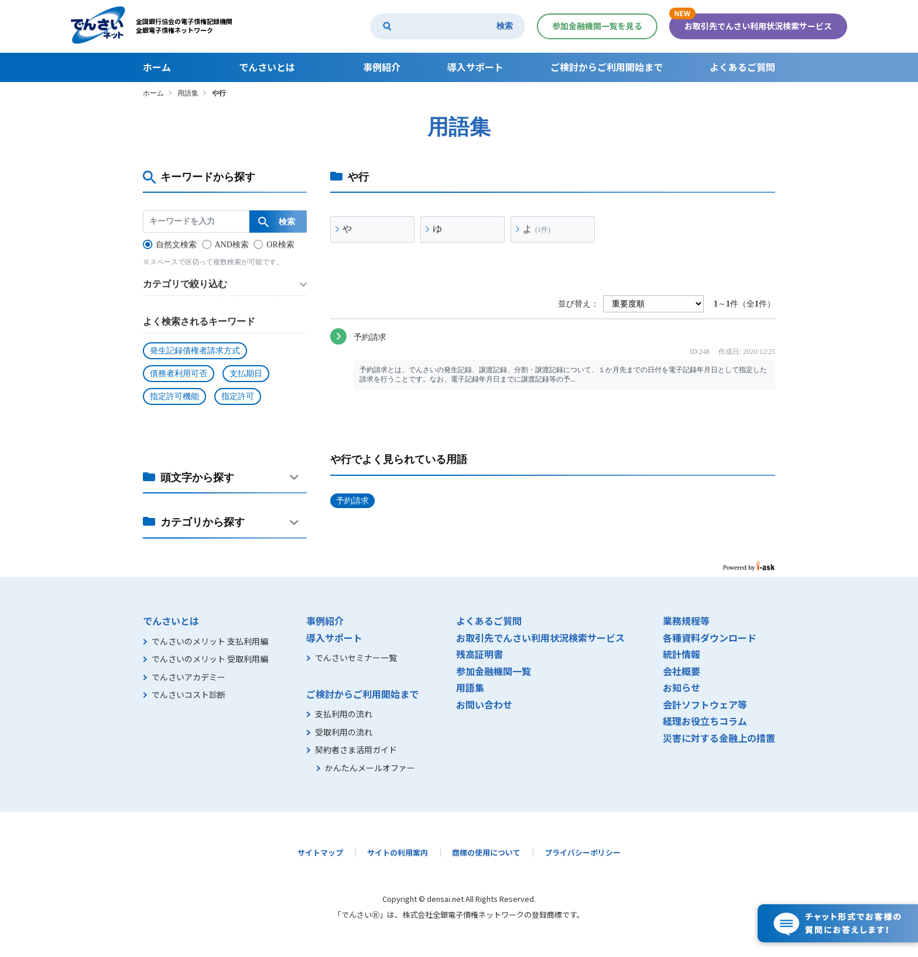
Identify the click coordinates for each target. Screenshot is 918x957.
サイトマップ (320, 852)
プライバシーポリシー (582, 852)
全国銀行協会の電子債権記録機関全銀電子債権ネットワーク (184, 25)
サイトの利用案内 (397, 852)
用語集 (187, 93)
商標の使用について (486, 852)
